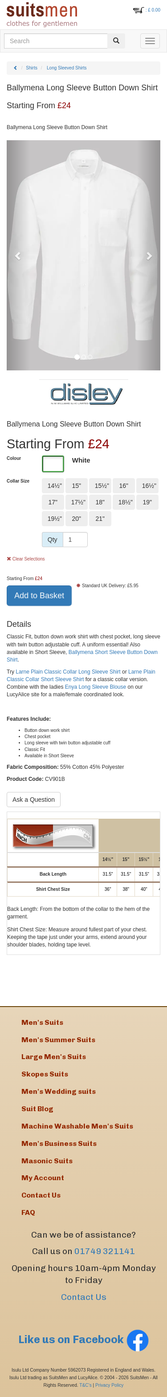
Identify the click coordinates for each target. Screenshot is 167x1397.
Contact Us (83, 1297)
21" (100, 518)
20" (76, 518)
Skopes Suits (44, 1074)
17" (52, 502)
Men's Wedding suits (58, 1091)
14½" (55, 485)
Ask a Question (33, 799)
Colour (14, 458)
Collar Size (18, 481)
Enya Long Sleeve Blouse (95, 687)
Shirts (31, 67)
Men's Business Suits (59, 1143)
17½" (78, 502)
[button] (18, 255)
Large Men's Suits (53, 1056)
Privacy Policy (109, 1385)
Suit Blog (37, 1109)
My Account (42, 1178)
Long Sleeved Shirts (67, 67)
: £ (153, 10)
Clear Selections (26, 558)
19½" (55, 518)
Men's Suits (42, 1022)
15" (76, 485)
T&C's (85, 1385)
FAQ (28, 1212)
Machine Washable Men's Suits (77, 1126)
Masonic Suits (47, 1161)
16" (123, 485)
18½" (125, 502)
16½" (149, 485)
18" (100, 502)
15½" (102, 485)
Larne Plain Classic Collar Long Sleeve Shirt (68, 672)
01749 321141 (104, 1251)
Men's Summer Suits (58, 1040)
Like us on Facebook (83, 1339)
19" (147, 502)
